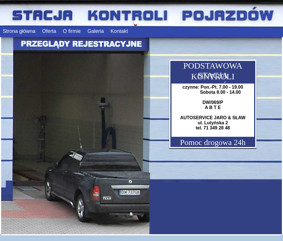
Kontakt (119, 31)
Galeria (95, 31)
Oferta (49, 31)
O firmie (72, 31)
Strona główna (19, 31)
